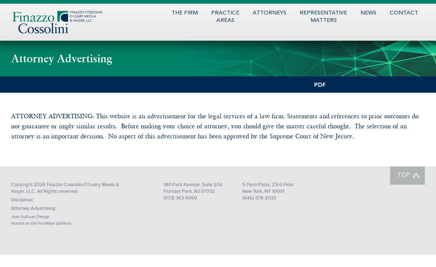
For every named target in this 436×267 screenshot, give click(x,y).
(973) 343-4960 (180, 198)
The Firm (185, 13)
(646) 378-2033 (259, 198)
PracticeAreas (225, 16)
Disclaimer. (22, 200)
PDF (320, 84)
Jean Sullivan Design (30, 216)
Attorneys (269, 13)
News (368, 13)
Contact (404, 13)
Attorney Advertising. (34, 208)
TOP (403, 175)
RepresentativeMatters (323, 16)
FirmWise (46, 223)
